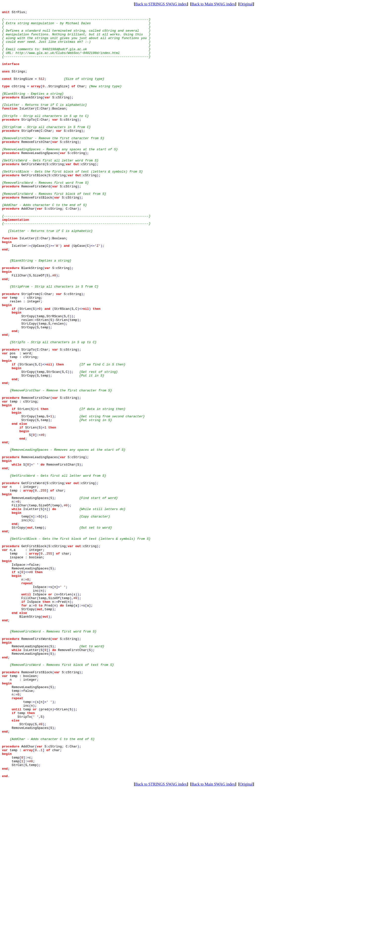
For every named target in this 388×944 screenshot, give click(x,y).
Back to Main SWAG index (213, 4)
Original (246, 4)
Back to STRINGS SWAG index (161, 4)
